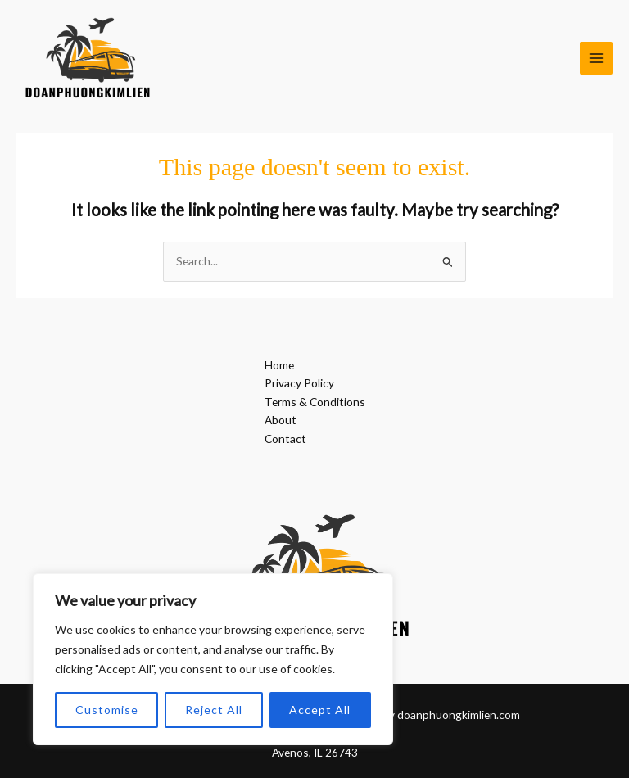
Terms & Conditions (315, 402)
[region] (213, 659)
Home (279, 365)
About (280, 420)
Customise (106, 710)
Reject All (213, 710)
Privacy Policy (299, 383)
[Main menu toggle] (596, 58)
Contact (285, 439)
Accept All (320, 710)
